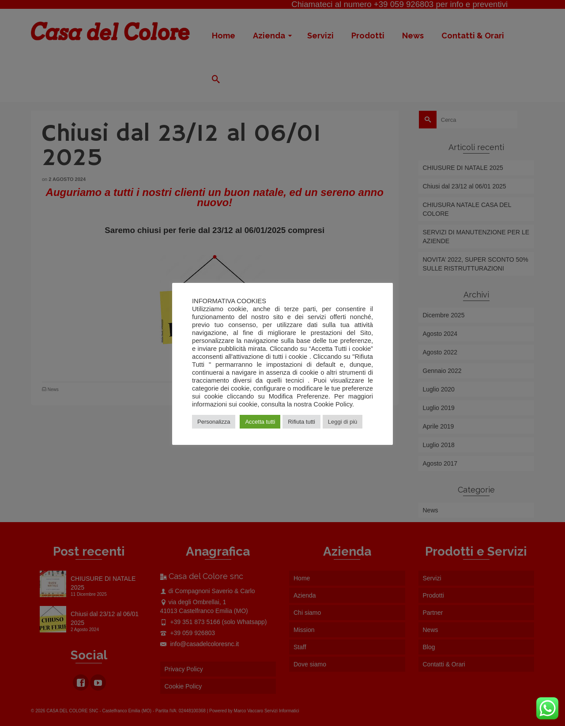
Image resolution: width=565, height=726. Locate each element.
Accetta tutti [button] (260, 421)
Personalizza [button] (213, 421)
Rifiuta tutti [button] (301, 421)
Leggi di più (343, 421)
